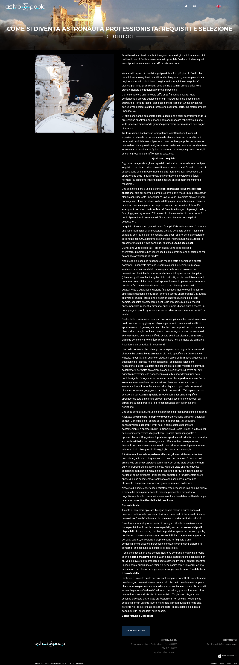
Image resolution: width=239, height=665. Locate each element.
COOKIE (46, 663)
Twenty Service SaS (228, 663)
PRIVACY (38, 663)
